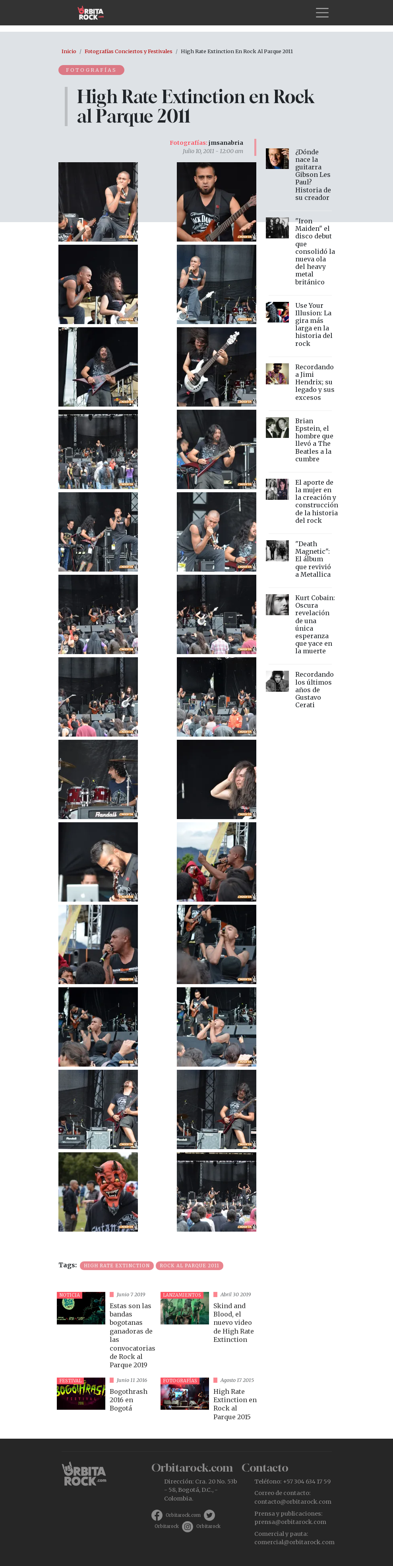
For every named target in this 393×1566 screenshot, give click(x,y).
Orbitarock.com (183, 1515)
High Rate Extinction (117, 1266)
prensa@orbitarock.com (290, 1522)
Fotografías (92, 70)
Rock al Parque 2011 (189, 1266)
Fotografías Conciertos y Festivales (128, 51)
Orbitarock (167, 1526)
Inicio (69, 51)
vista (105, 1331)
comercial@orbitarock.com (294, 1542)
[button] (98, 201)
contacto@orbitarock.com (292, 1501)
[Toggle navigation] (322, 12)
